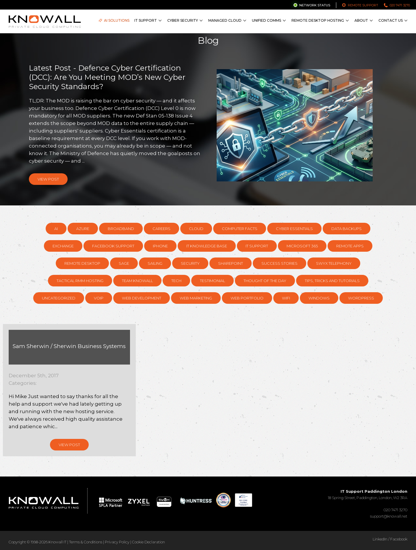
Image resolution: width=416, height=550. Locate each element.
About (361, 20)
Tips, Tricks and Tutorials (332, 280)
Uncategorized (58, 298)
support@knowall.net (388, 516)
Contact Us (390, 20)
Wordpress (361, 298)
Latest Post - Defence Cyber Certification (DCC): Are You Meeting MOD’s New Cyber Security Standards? (107, 77)
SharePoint (230, 263)
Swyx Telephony (334, 263)
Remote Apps (350, 246)
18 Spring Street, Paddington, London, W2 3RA (367, 494)
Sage (124, 263)
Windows (319, 298)
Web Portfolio (247, 298)
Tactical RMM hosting (80, 280)
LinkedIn (380, 539)
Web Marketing (196, 298)
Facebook (398, 539)
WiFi (286, 298)
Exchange (63, 246)
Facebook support (113, 246)
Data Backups (346, 228)
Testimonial (212, 280)
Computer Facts (239, 228)
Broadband (121, 228)
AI (56, 228)
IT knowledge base (206, 246)
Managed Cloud (225, 20)
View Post (48, 179)
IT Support (145, 20)
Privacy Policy (117, 542)
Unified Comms (266, 20)
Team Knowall (137, 280)
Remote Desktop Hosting (317, 20)
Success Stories (279, 263)
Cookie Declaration (148, 542)
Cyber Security (182, 20)
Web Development (141, 298)
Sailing (155, 263)
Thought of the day (265, 280)
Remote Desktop (82, 263)
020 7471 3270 (400, 5)
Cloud (196, 228)
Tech (176, 280)
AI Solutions (114, 20)
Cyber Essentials (294, 228)
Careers (161, 228)
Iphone (160, 246)
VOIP (98, 298)
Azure (82, 228)
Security (190, 263)
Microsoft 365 (302, 246)
